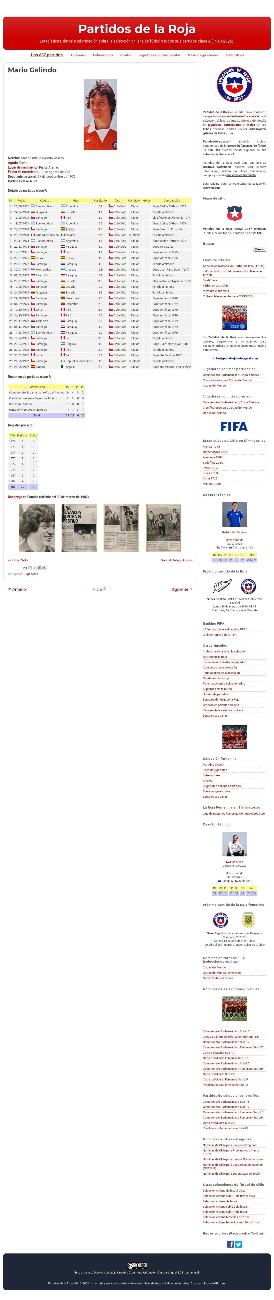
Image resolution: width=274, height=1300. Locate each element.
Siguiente (182, 589)
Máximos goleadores (203, 55)
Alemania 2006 (213, 457)
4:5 (100, 223)
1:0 (100, 246)
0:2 (100, 206)
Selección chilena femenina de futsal (226, 1217)
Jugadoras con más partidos (222, 786)
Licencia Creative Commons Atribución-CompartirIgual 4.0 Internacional (152, 1272)
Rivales (125, 55)
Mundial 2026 (212, 483)
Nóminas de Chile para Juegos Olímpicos (229, 1145)
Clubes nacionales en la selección (224, 651)
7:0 (100, 298)
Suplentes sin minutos (217, 689)
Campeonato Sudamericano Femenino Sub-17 (233, 1047)
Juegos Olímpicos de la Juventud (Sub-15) (231, 1036)
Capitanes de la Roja (216, 678)
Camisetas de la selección (220, 667)
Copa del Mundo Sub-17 (219, 1052)
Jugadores (78, 55)
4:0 (100, 264)
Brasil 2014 (210, 468)
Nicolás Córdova (236, 532)
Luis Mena (236, 862)
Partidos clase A (213, 764)
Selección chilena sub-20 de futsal (225, 1206)
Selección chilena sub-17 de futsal (225, 1211)
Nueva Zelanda (216, 599)
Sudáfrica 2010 (213, 462)
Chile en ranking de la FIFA (219, 634)
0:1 (100, 355)
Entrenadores (103, 55)
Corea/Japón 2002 (215, 452)
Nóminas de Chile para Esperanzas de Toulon (232, 1173)
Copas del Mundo (214, 385)
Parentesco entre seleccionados (224, 683)
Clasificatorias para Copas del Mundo (227, 380)
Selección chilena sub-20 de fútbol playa (229, 1196)
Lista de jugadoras (215, 770)
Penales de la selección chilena (223, 710)
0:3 (100, 269)
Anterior (17, 589)
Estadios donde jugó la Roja (221, 699)
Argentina (221, 933)
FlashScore (210, 280)
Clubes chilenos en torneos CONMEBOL (228, 296)
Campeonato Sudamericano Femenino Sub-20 (233, 1068)
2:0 (100, 217)
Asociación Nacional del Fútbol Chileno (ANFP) (233, 266)
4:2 (251, 547)
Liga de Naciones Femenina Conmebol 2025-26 (234, 813)
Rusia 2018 (210, 473)
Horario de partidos (215, 694)
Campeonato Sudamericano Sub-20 (226, 1063)
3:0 (100, 229)
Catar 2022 (210, 478)
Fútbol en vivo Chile (215, 285)
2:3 (100, 367)
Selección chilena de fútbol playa (224, 1190)
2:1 (100, 235)
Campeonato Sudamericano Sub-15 (226, 1031)
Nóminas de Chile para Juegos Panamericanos (233, 1159)
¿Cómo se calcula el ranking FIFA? (225, 629)
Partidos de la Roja (137, 29)
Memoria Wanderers (216, 291)
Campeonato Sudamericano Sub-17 (226, 1042)
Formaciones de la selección (221, 672)
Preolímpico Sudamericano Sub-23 (225, 1084)
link (218, 150)
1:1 (100, 212)
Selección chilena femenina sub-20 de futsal (231, 1222)
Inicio (99, 589)
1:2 (100, 258)
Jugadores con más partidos (159, 55)
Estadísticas (235, 55)
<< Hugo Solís (18, 560)
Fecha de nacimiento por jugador (224, 662)
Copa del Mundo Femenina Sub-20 (225, 1079)
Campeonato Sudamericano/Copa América (231, 375)
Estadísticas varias (215, 715)
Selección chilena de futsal (220, 1201)
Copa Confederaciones (218, 978)
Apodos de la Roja (215, 656)
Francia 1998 (211, 446)
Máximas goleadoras (216, 791)
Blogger (220, 1283)
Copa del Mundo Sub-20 (219, 1074)
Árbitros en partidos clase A (221, 705)
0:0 (100, 286)
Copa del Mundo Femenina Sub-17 (225, 1058)
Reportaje (15, 497)
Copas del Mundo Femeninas (222, 972)
